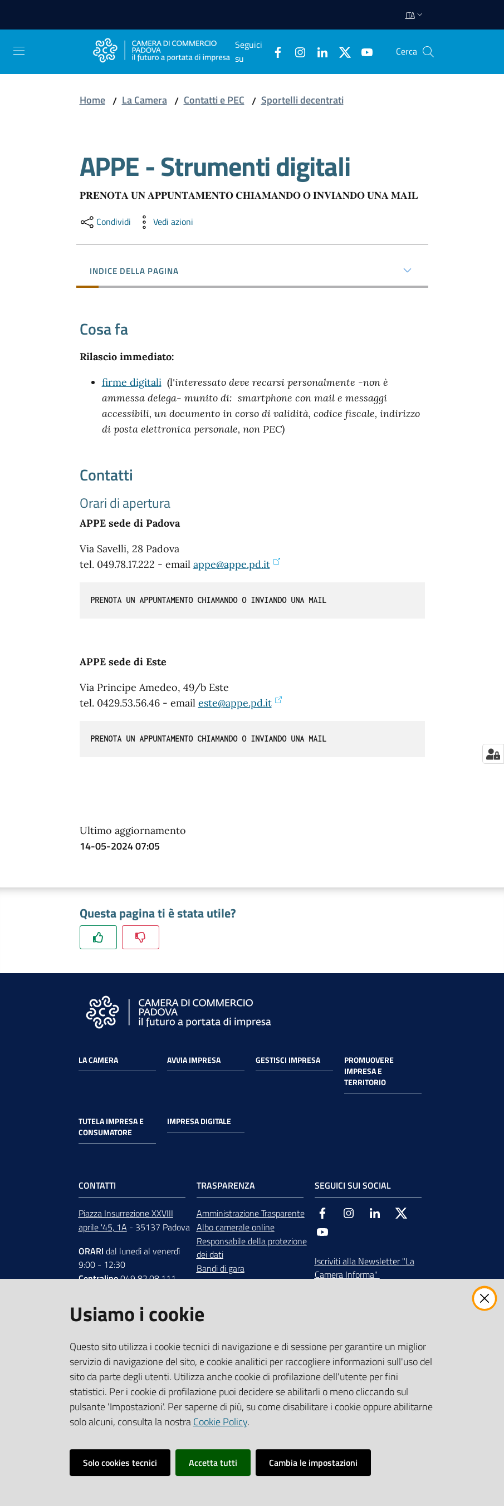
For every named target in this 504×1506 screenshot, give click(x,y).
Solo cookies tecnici (120, 1462)
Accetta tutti (213, 1462)
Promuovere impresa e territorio (369, 1071)
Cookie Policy (220, 1421)
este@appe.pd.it (240, 702)
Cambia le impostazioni (313, 1462)
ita (415, 15)
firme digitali (132, 382)
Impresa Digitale (199, 1121)
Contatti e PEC (214, 99)
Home (92, 99)
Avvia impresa (194, 1060)
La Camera (144, 99)
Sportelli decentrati (302, 99)
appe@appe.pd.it (237, 564)
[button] (428, 51)
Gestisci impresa (288, 1060)
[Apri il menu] (19, 50)
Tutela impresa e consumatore (111, 1127)
